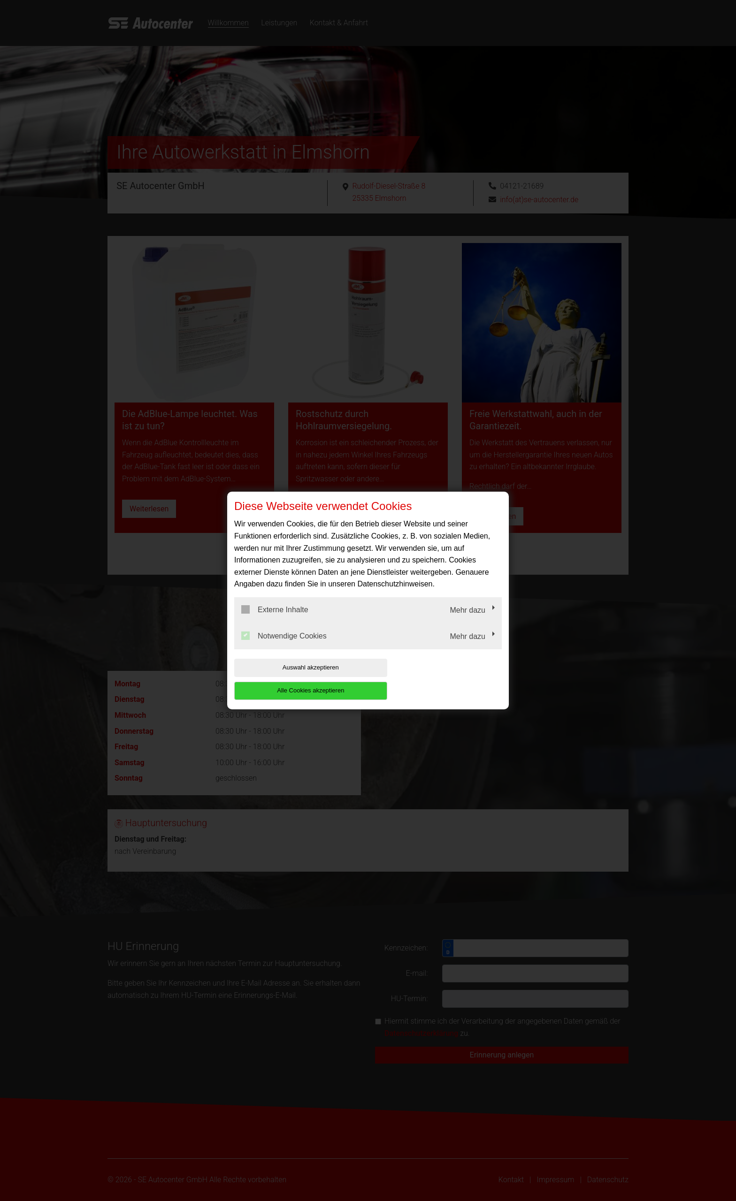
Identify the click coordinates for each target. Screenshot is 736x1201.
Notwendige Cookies (284, 647)
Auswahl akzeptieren (294, 679)
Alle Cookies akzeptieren (441, 679)
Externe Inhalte (274, 621)
